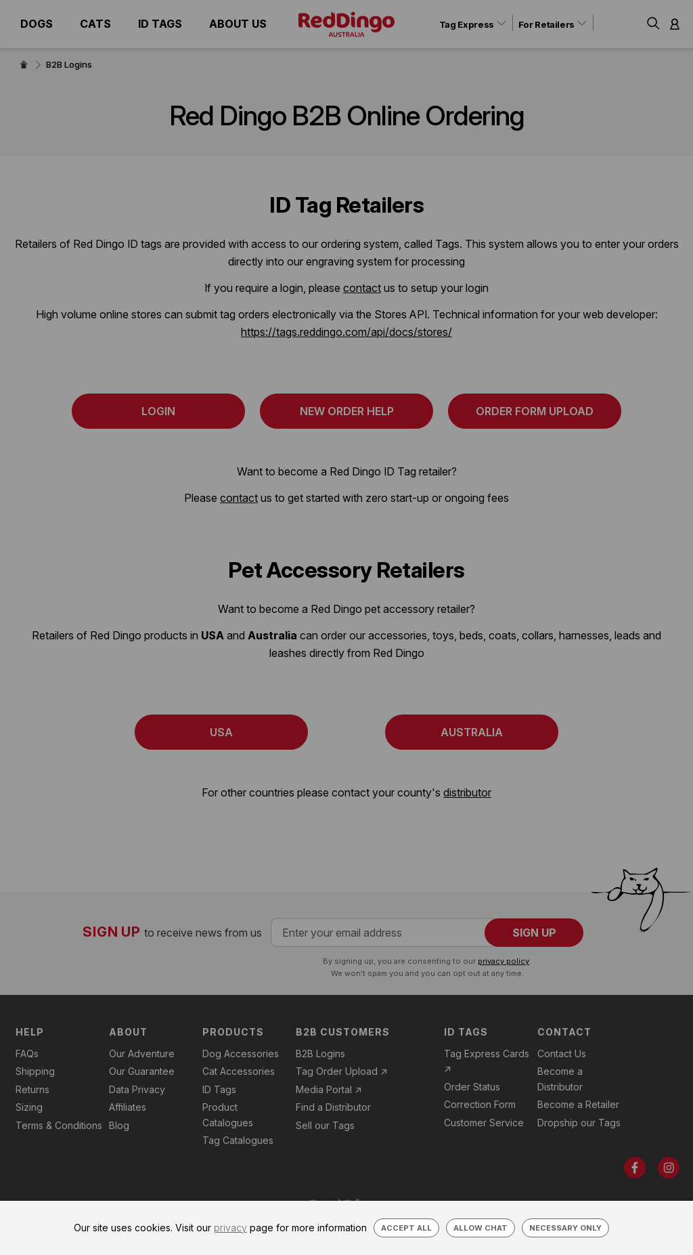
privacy (230, 1227)
